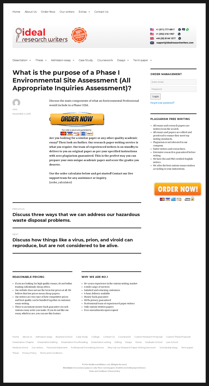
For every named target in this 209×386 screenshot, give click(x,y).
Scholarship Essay (169, 347)
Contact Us (101, 11)
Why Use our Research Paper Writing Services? (132, 347)
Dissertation (20, 60)
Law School (172, 342)
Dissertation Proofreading (74, 342)
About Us (31, 11)
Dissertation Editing (47, 342)
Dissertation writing (101, 342)
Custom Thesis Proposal (178, 336)
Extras (82, 11)
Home (16, 11)
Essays (121, 60)
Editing (118, 342)
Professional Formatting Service (87, 347)
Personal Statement (57, 347)
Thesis (39, 60)
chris (15, 109)
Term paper (140, 60)
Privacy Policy (29, 353)
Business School (64, 336)
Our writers (67, 11)
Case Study (86, 60)
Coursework (105, 60)
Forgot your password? (162, 103)
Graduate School (153, 342)
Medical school (20, 347)
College (95, 336)
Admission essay (61, 60)
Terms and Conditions (51, 353)
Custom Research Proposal (148, 336)
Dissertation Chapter (23, 342)
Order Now (48, 11)
